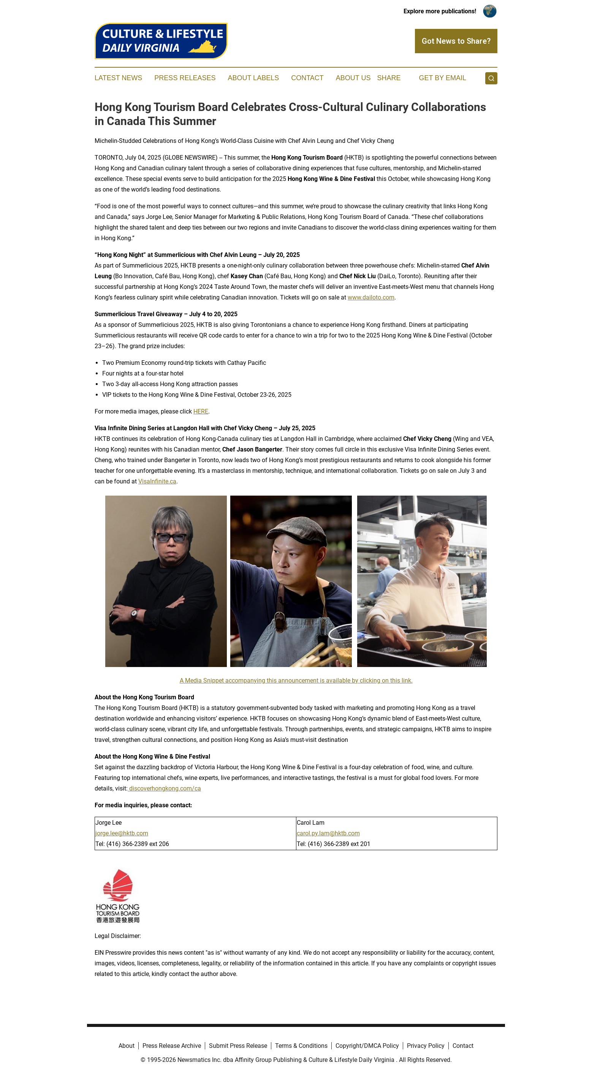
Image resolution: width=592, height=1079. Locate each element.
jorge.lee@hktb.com (121, 833)
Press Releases (184, 78)
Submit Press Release (238, 1045)
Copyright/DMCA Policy (367, 1045)
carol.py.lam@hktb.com (328, 833)
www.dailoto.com (371, 297)
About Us (353, 78)
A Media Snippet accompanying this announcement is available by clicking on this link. (296, 680)
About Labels (253, 78)
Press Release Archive (171, 1045)
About (127, 1045)
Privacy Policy (426, 1045)
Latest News (118, 78)
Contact (307, 78)
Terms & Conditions (301, 1045)
